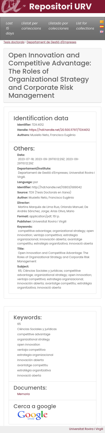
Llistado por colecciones (59, 26)
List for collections (85, 26)
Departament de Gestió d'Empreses (51, 42)
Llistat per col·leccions (31, 26)
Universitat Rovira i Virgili (86, 429)
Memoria (23, 394)
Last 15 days (10, 28)
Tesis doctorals (14, 42)
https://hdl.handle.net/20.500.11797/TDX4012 (59, 130)
